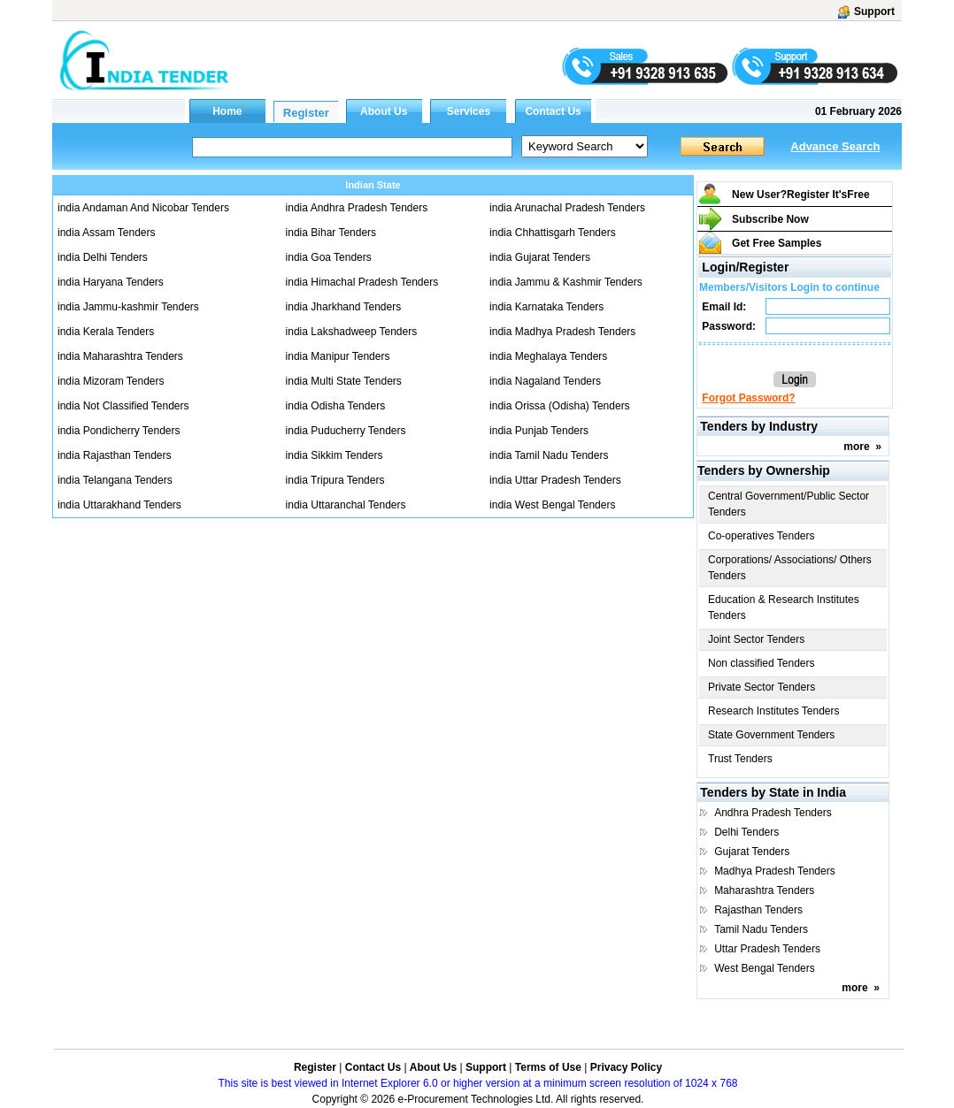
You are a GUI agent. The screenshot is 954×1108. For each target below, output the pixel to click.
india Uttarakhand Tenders (119, 505)
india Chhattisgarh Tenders (552, 232)
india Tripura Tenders (335, 480)
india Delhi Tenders (103, 257)
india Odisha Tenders (336, 406)
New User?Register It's (801, 194)
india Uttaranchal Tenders (346, 505)
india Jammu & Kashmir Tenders (565, 282)
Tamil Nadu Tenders (761, 929)
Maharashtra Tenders (764, 890)
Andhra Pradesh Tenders (773, 812)
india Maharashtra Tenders (120, 356)
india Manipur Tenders (338, 356)
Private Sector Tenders (761, 687)
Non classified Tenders (761, 663)
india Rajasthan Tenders (115, 455)
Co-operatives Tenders (761, 536)
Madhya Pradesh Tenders (774, 871)
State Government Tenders (771, 735)
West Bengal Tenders (764, 968)
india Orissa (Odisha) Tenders (559, 406)
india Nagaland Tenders (545, 381)
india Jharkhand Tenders (344, 307)
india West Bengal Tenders (552, 505)
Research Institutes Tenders (774, 711)
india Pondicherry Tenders (119, 430)
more (856, 446)
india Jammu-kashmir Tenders (128, 307)
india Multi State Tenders (344, 381)
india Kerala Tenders (106, 331)
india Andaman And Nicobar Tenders (143, 208)
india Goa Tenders (329, 257)
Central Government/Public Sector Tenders (788, 504)
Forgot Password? (748, 398)
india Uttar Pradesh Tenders (555, 480)
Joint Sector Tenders (756, 639)
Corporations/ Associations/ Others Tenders (790, 568)
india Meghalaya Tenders (548, 356)
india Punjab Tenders (539, 430)
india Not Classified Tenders (123, 406)
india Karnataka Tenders (546, 307)
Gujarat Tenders (751, 851)
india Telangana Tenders (115, 480)
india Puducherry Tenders (346, 430)
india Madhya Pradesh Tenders (562, 331)
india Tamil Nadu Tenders (548, 455)
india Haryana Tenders (111, 282)
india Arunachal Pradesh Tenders (567, 208)
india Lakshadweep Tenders (352, 331)
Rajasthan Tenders (758, 910)
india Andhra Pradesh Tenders (357, 208)
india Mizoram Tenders (111, 381)
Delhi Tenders (746, 832)
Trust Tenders (740, 759)
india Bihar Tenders (331, 232)
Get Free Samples (776, 243)
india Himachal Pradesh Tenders (362, 282)
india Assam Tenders (107, 232)
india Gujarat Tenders (539, 257)
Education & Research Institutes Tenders (783, 607)
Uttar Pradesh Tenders (767, 949)
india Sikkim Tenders (334, 455)
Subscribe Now (770, 219)
